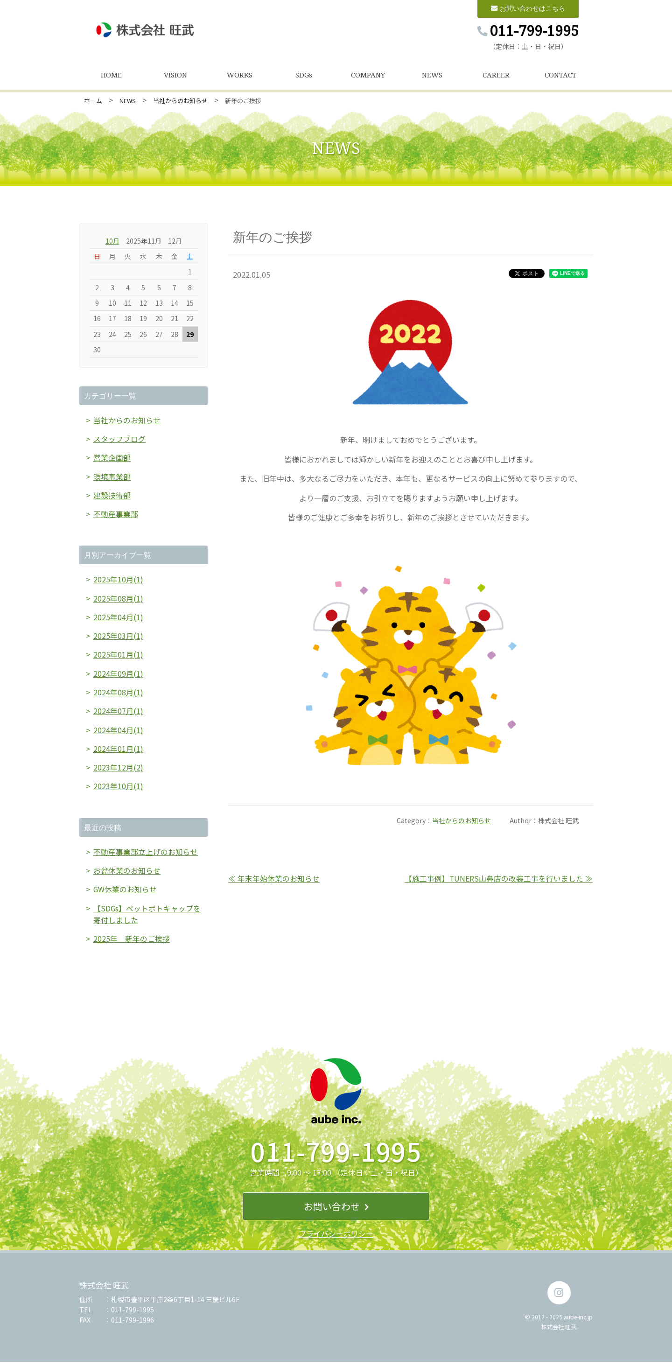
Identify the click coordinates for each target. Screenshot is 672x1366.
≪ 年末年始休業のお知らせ (274, 878)
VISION (175, 75)
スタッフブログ (119, 439)
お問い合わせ (336, 1210)
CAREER (496, 75)
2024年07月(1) (118, 713)
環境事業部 (112, 477)
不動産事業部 (115, 515)
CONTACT (560, 75)
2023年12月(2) (118, 770)
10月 (112, 241)
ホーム (93, 101)
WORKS (239, 75)
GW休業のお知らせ (125, 892)
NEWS (432, 75)
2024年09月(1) (118, 675)
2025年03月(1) (118, 637)
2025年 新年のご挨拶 (131, 942)
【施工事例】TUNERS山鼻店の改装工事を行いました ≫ (498, 878)
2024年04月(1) (118, 732)
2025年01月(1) (118, 656)
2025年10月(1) (118, 581)
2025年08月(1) (118, 599)
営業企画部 (112, 458)
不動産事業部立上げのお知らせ (145, 855)
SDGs (303, 75)
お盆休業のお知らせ (127, 873)
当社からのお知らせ (180, 101)
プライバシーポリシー (336, 1237)
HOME (111, 75)
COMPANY (368, 75)
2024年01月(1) (118, 751)
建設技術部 (112, 496)
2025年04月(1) (118, 618)
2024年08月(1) (118, 694)
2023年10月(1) (118, 789)
